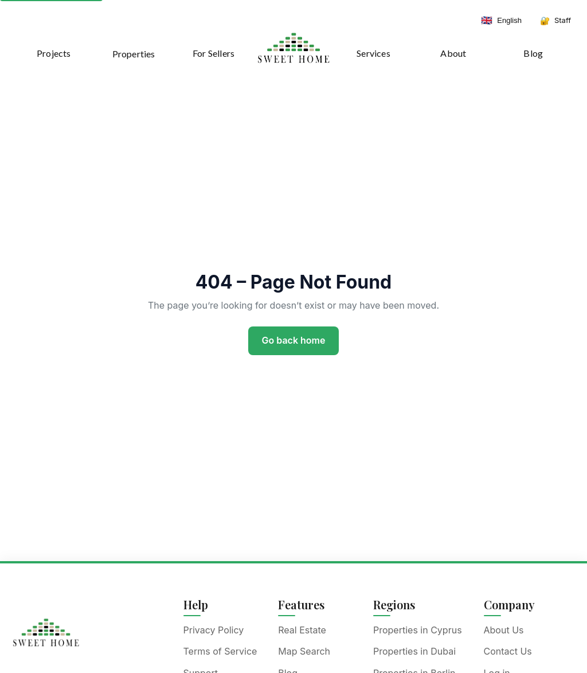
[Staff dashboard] (555, 20)
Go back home (294, 340)
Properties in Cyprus (417, 630)
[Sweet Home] (45, 632)
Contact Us (508, 651)
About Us (504, 630)
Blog (533, 53)
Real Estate (302, 630)
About (453, 53)
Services (373, 53)
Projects (54, 53)
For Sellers (213, 53)
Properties (133, 53)
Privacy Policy (213, 630)
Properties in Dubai (414, 651)
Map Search (304, 651)
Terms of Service (220, 651)
